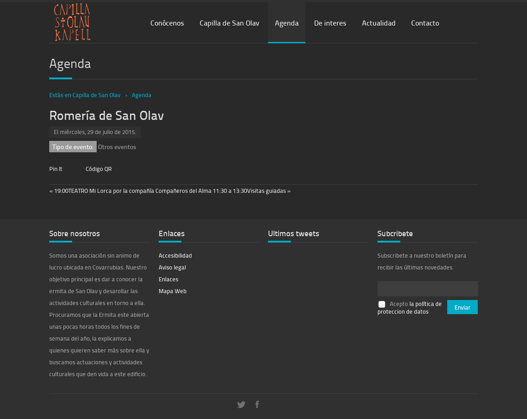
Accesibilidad (175, 255)
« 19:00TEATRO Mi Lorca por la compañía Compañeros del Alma (131, 190)
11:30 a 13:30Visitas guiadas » (252, 190)
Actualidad (379, 22)
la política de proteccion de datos (409, 308)
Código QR (99, 169)
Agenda (287, 22)
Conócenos (167, 22)
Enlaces (168, 279)
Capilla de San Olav (229, 22)
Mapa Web (172, 291)
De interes (330, 22)
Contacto (425, 22)
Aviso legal (172, 267)
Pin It (55, 169)
